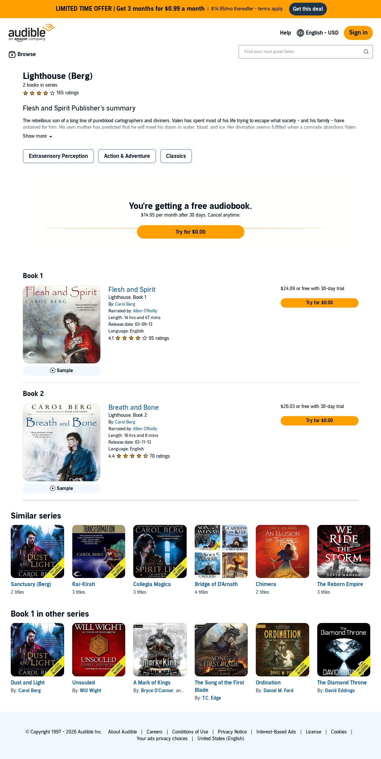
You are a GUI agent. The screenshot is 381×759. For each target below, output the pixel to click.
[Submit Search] (367, 51)
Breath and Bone (133, 408)
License (313, 732)
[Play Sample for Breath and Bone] (62, 488)
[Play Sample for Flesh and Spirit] (62, 370)
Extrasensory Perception (58, 156)
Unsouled (83, 682)
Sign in (358, 32)
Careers (154, 732)
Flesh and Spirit (131, 290)
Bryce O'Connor (157, 691)
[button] (38, 136)
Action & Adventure (127, 156)
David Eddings (340, 691)
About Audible (122, 732)
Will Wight (90, 691)
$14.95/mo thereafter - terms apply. (170, 9)
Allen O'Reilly (145, 311)
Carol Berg (125, 304)
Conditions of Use (190, 732)
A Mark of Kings (152, 682)
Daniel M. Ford (278, 691)
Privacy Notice (232, 732)
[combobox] (306, 51)
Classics (176, 156)
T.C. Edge (211, 698)
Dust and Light (28, 682)
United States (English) (220, 739)
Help (285, 33)
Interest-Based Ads (276, 732)
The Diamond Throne (342, 682)
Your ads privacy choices (162, 739)
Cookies (339, 732)
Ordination (268, 682)
